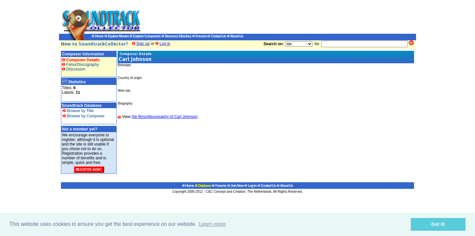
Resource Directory (176, 36)
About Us (235, 36)
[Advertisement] (272, 16)
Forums (199, 36)
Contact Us (216, 36)
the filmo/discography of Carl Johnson (165, 116)
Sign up (143, 43)
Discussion (73, 69)
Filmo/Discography (80, 64)
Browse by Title (78, 110)
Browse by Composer (83, 116)
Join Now (235, 185)
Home (98, 36)
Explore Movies (116, 36)
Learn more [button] (212, 224)
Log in (165, 43)
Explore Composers (145, 36)
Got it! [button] (438, 224)
